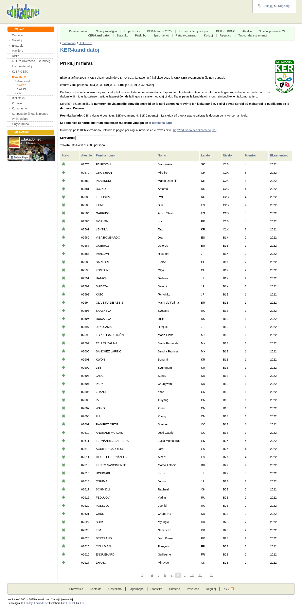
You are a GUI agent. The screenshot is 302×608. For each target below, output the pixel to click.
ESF (82, 603)
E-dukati (71, 603)
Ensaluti (268, 5)
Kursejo (17, 103)
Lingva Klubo (20, 124)
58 (211, 575)
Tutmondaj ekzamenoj (252, 35)
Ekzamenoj (19, 76)
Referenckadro (23, 81)
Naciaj (18, 93)
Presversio (76, 589)
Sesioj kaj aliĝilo (106, 31)
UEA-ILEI (20, 89)
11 (200, 575)
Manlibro (17, 50)
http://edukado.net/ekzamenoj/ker (195, 130)
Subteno (174, 589)
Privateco (193, 589)
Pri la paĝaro (20, 118)
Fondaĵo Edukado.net (36, 603)
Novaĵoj (17, 40)
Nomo (162, 155)
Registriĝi (284, 5)
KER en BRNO (225, 31)
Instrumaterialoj (22, 66)
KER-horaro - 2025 (159, 31)
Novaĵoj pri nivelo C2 (272, 31)
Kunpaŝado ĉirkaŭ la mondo (30, 113)
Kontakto (96, 589)
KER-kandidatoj (99, 35)
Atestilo (247, 31)
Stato (66, 155)
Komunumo (19, 108)
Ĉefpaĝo (17, 35)
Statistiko (122, 35)
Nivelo (227, 155)
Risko (15, 56)
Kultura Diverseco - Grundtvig (31, 61)
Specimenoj (160, 35)
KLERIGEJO (20, 71)
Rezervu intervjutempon (193, 31)
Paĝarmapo (136, 589)
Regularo (226, 35)
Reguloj (211, 589)
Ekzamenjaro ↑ (280, 155)
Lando (206, 155)
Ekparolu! (18, 45)
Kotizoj (208, 35)
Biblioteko (18, 98)
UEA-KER (21, 85)
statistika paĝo (162, 122)
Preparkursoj (132, 31)
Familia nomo (106, 155)
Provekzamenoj (79, 31)
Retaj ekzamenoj (186, 35)
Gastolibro (115, 589)
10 (192, 575)
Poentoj (250, 155)
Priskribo (140, 35)
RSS (226, 589)
